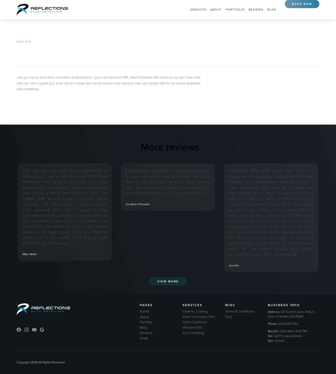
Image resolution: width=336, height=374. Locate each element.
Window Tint (192, 327)
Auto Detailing (193, 333)
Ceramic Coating (195, 311)
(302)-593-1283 (283, 324)
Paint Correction (195, 322)
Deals (144, 338)
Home (144, 311)
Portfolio (235, 9)
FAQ (228, 317)
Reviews (256, 9)
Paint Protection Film (199, 317)
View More (168, 281)
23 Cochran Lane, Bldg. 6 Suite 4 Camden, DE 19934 (291, 314)
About (216, 9)
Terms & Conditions (239, 311)
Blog (271, 9)
